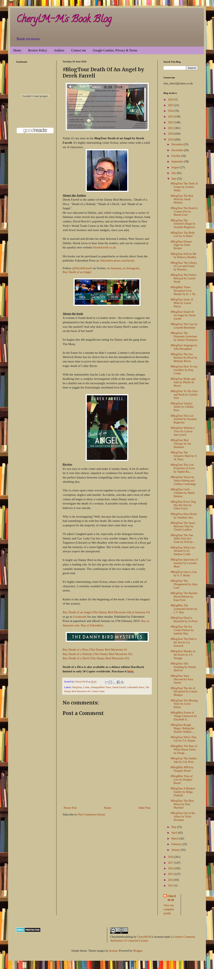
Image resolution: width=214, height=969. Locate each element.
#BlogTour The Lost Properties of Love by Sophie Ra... (183, 468)
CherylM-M (144, 936)
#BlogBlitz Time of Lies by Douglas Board (182, 780)
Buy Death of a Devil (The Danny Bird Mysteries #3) (96, 658)
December (177, 144)
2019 (171, 139)
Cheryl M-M (172, 898)
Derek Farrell (119, 687)
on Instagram (131, 268)
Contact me (78, 50)
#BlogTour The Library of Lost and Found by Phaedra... (184, 266)
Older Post (144, 807)
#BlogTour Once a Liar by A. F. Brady (184, 573)
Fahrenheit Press (135, 687)
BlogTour (77, 687)
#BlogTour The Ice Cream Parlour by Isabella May (182, 630)
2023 (171, 116)
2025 (171, 105)
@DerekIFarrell (82, 268)
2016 (171, 868)
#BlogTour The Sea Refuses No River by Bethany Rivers (184, 358)
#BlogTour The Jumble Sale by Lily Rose (184, 760)
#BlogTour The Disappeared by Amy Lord (184, 584)
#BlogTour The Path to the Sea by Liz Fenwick (183, 642)
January (176, 849)
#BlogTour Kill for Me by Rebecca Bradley (183, 255)
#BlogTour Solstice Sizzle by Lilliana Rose (182, 407)
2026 (171, 99)
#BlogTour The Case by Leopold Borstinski (184, 326)
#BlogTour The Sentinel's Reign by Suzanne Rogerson (183, 224)
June (174, 178)
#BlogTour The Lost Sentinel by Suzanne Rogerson (184, 419)
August (175, 167)
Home (17, 50)
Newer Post (70, 807)
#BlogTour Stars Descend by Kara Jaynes (182, 679)
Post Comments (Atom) (91, 814)
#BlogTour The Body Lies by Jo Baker (183, 234)
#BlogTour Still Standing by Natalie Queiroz (183, 667)
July (174, 173)
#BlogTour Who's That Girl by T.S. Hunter (183, 739)
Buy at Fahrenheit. (92, 625)
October (176, 155)
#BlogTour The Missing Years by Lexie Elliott (184, 704)
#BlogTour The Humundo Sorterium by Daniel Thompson (184, 336)
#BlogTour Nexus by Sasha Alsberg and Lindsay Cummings (183, 481)
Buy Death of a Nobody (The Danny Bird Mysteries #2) (97, 654)
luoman (113, 950)
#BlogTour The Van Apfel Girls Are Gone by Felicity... (183, 539)
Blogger (137, 950)
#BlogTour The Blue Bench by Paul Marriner (182, 804)
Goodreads (80, 616)
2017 (171, 862)
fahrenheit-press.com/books (117, 260)
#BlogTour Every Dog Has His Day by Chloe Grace (183, 505)
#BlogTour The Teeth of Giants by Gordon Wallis (184, 187)
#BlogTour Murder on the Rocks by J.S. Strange (183, 655)
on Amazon (114, 268)
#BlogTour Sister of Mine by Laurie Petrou (182, 303)
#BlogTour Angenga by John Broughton (184, 347)
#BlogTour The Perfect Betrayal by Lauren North (184, 278)
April (174, 832)
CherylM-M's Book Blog (63, 20)
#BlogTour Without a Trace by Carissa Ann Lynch (183, 431)
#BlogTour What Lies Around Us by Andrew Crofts (183, 551)
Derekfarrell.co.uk (104, 247)
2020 (171, 133)
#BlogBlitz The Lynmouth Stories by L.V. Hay (184, 609)
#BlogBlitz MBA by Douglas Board (182, 769)
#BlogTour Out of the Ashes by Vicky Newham (183, 816)
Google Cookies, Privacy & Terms (115, 50)
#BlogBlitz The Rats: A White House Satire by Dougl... (184, 749)
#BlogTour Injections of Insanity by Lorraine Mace (184, 563)
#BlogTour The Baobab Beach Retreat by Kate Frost (184, 597)
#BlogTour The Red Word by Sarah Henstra (182, 199)
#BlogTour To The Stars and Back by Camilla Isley (184, 395)
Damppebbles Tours (101, 687)
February (176, 844)
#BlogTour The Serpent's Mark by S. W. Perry (184, 456)
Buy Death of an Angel (77, 272)
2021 (171, 128)
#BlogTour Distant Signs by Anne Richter (181, 245)
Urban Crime (98, 691)
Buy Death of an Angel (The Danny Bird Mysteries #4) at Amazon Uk (106, 612)
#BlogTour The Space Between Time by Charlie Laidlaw (183, 526)
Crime (86, 687)
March (175, 838)
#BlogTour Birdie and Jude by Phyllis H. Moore (183, 382)
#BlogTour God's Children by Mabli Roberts (182, 493)
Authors (59, 50)
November (177, 150)
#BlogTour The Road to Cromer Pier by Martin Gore (184, 212)
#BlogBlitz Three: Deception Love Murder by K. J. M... (184, 291)
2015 (171, 874)
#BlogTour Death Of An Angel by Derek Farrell (183, 315)
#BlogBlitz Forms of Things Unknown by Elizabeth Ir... (184, 716)
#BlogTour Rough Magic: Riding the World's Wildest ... (182, 728)
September (177, 161)
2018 (171, 856)
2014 (171, 879)
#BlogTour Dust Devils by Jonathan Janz (184, 516)
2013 (171, 885)
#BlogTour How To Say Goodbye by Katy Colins (184, 370)
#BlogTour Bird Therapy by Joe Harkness (181, 444)
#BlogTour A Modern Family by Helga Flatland (183, 792)
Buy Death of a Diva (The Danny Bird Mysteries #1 (95, 649)
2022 (171, 122)
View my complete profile (169, 909)
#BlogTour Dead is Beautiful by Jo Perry (184, 619)
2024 (171, 110)
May (174, 827)
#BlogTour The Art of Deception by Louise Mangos (184, 692)
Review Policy (37, 50)
